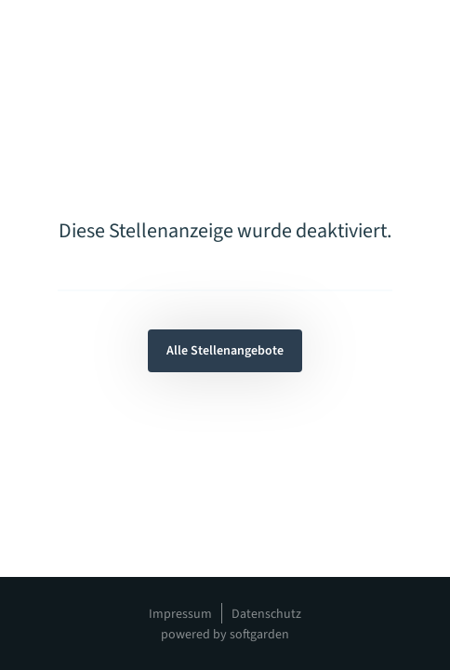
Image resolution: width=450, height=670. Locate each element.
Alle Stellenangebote (225, 351)
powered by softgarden (225, 634)
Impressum (180, 614)
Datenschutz (266, 614)
